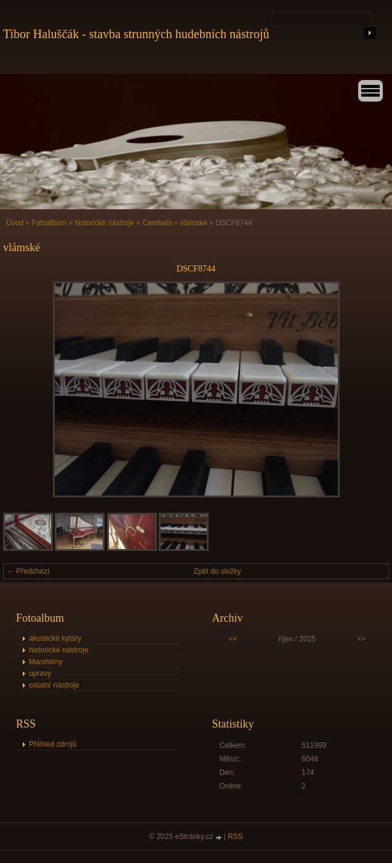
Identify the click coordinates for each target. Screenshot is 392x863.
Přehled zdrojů (52, 744)
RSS (235, 836)
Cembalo (157, 223)
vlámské (193, 223)
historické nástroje (104, 223)
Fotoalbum (48, 223)
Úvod (14, 223)
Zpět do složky (217, 571)
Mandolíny (46, 661)
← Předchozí (28, 571)
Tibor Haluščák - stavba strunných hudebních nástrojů (136, 34)
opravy (40, 673)
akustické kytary (55, 638)
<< (233, 639)
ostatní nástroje (54, 685)
